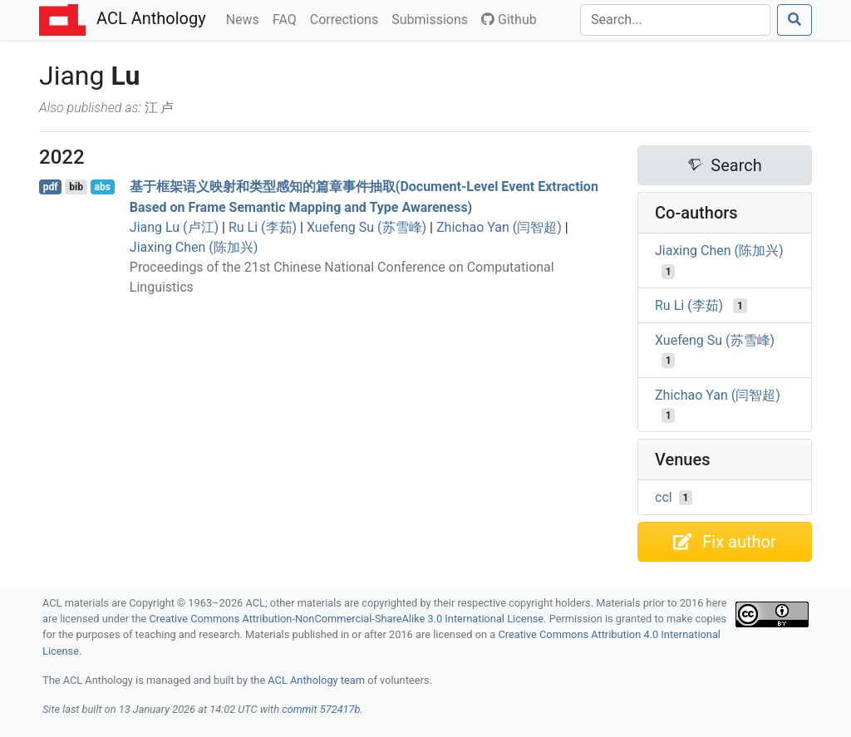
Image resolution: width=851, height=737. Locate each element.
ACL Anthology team (316, 680)
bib (76, 187)
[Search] (675, 20)
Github (509, 19)
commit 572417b (321, 709)
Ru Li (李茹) (263, 227)
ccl (663, 497)
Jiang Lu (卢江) (174, 227)
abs (102, 187)
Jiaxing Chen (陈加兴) (194, 247)
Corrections (347, 18)
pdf (50, 187)
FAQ (288, 18)
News (246, 18)
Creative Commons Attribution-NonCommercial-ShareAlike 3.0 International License (347, 618)
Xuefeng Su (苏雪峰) (366, 227)
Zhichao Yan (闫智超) (499, 227)
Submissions (433, 18)
